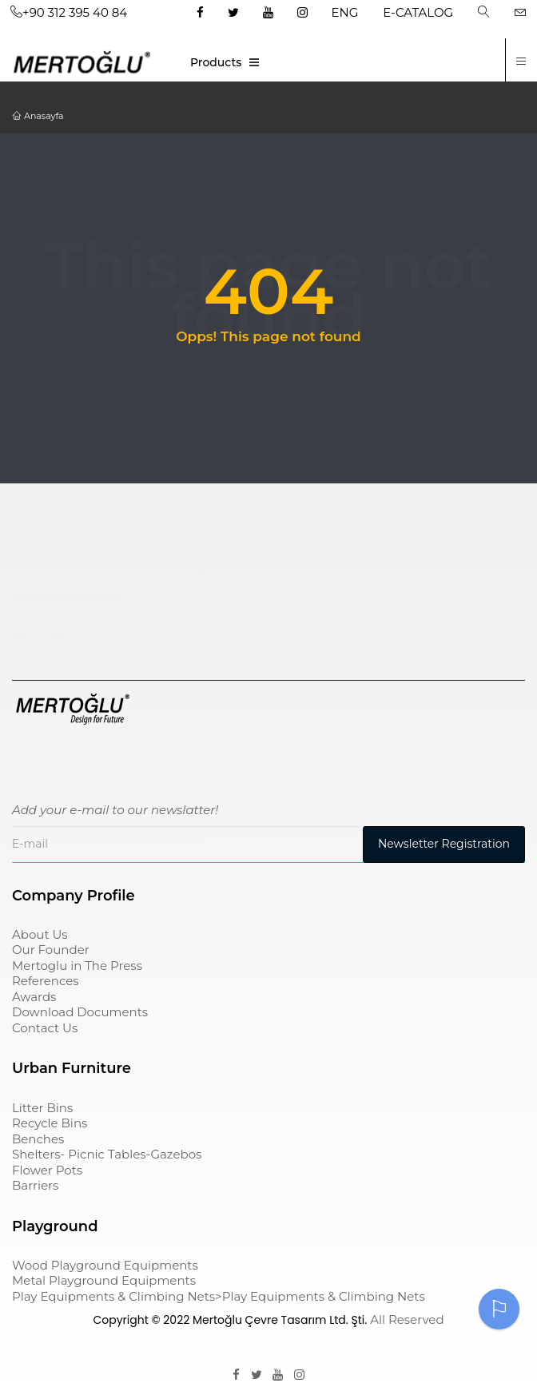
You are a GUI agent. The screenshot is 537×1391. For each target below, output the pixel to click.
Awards (34, 996)
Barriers (35, 1185)
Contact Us (45, 1027)
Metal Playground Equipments (104, 1280)
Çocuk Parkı (54, 519)
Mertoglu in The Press (77, 965)
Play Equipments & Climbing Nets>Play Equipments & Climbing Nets (218, 1296)
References (45, 980)
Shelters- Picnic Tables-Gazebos (106, 1154)
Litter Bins (42, 1107)
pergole (39, 636)
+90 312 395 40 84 (68, 12)
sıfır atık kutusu (66, 598)
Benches (38, 1139)
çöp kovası (49, 558)
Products (215, 62)
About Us (40, 934)
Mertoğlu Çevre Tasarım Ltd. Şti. (280, 1320)
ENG (345, 12)
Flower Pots (47, 1170)
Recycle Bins (49, 1123)
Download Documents (80, 1011)
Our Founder (51, 949)
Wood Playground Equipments (105, 1265)
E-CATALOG (418, 12)
